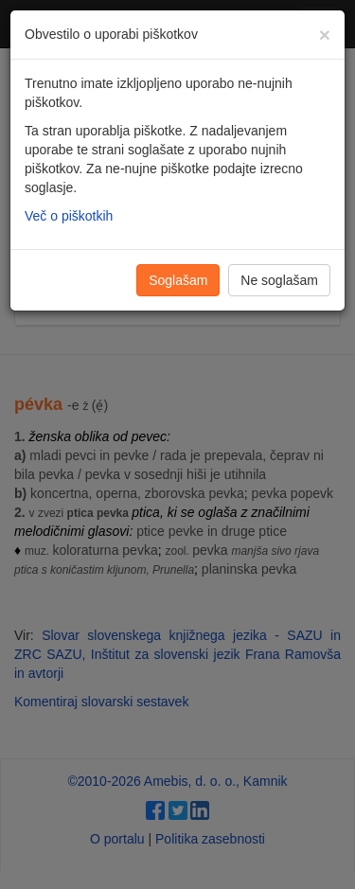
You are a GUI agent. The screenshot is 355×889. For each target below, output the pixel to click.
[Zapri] (324, 34)
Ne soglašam (279, 280)
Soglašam (178, 280)
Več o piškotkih (69, 215)
